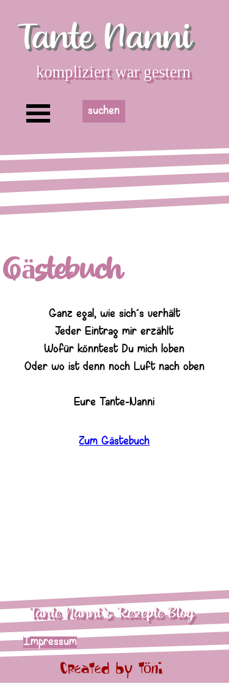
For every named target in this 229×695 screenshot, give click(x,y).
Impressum (50, 642)
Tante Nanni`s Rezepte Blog (111, 613)
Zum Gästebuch (114, 448)
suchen (104, 111)
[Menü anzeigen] (38, 113)
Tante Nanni (104, 38)
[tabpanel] (114, 362)
